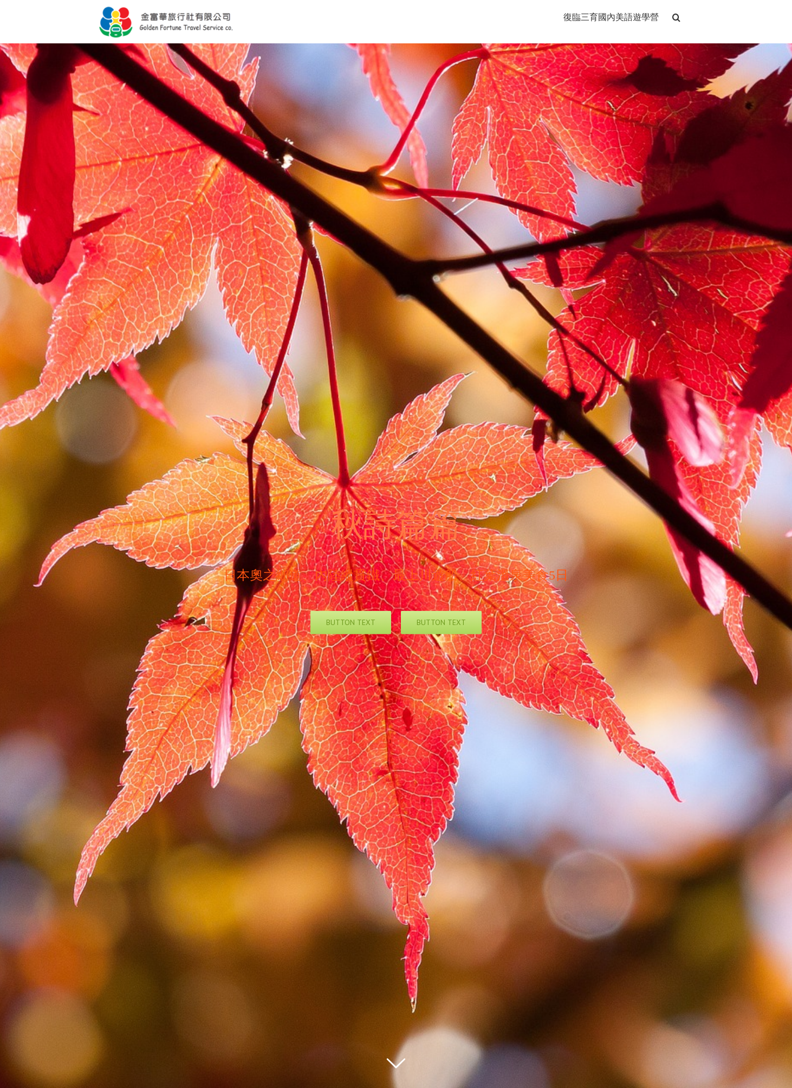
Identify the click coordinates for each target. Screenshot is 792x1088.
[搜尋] (676, 16)
